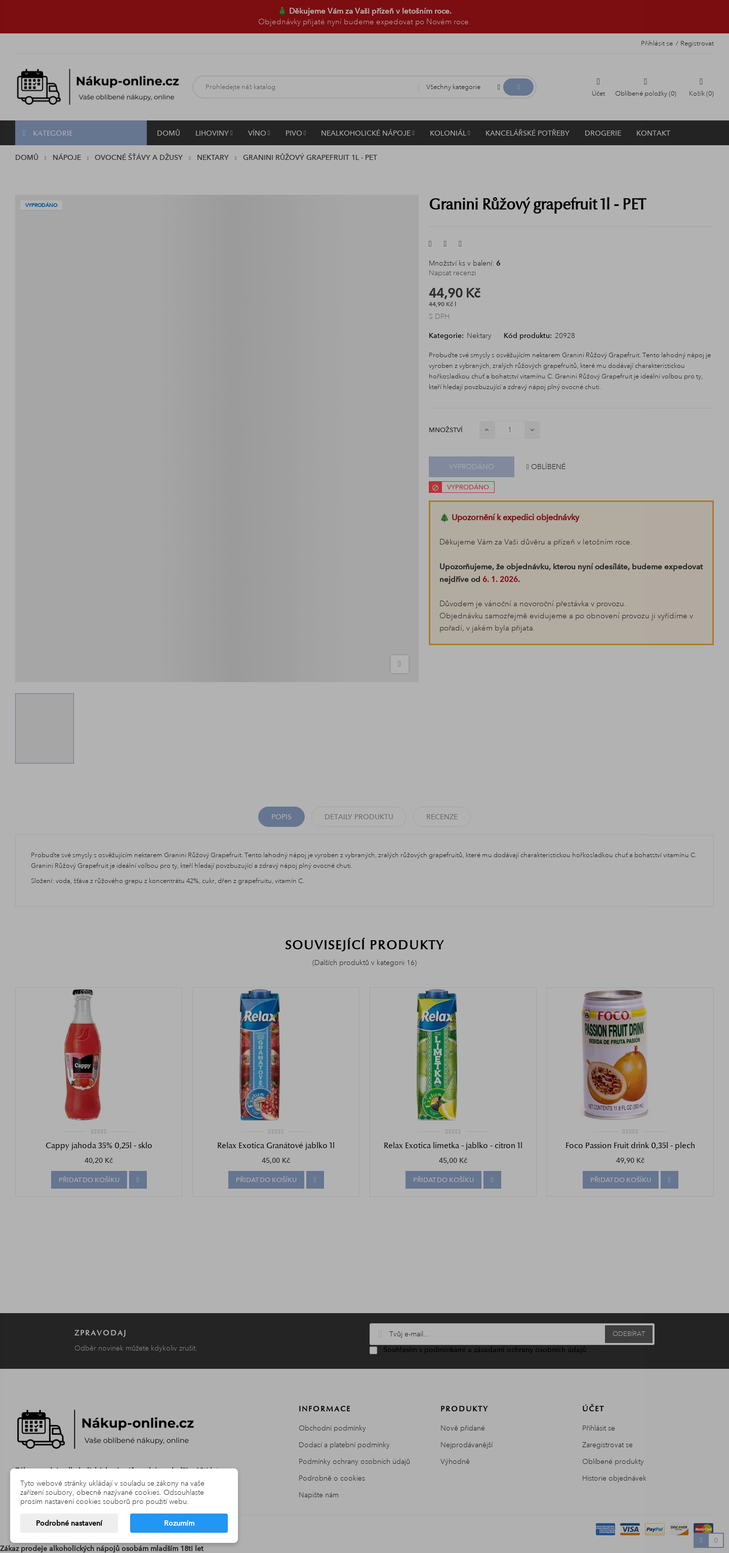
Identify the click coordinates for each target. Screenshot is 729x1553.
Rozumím (179, 1523)
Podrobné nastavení (69, 1523)
